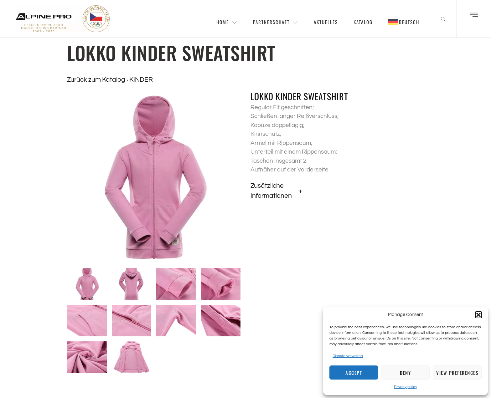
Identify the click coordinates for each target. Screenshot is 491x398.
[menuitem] (403, 22)
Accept (353, 372)
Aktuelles (326, 21)
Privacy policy (405, 387)
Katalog (363, 21)
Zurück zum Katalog (97, 79)
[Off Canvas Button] (474, 15)
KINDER (141, 79)
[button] (478, 315)
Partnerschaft (275, 21)
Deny (405, 372)
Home (226, 21)
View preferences (457, 372)
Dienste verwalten (348, 356)
